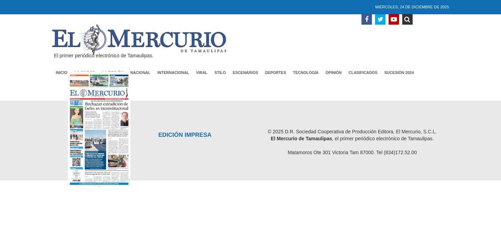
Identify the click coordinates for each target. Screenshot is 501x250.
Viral (202, 72)
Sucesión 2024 (399, 72)
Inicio (61, 72)
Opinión (334, 72)
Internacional (173, 72)
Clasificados (363, 72)
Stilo (220, 72)
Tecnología (305, 72)
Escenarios (245, 72)
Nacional (140, 72)
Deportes (275, 72)
